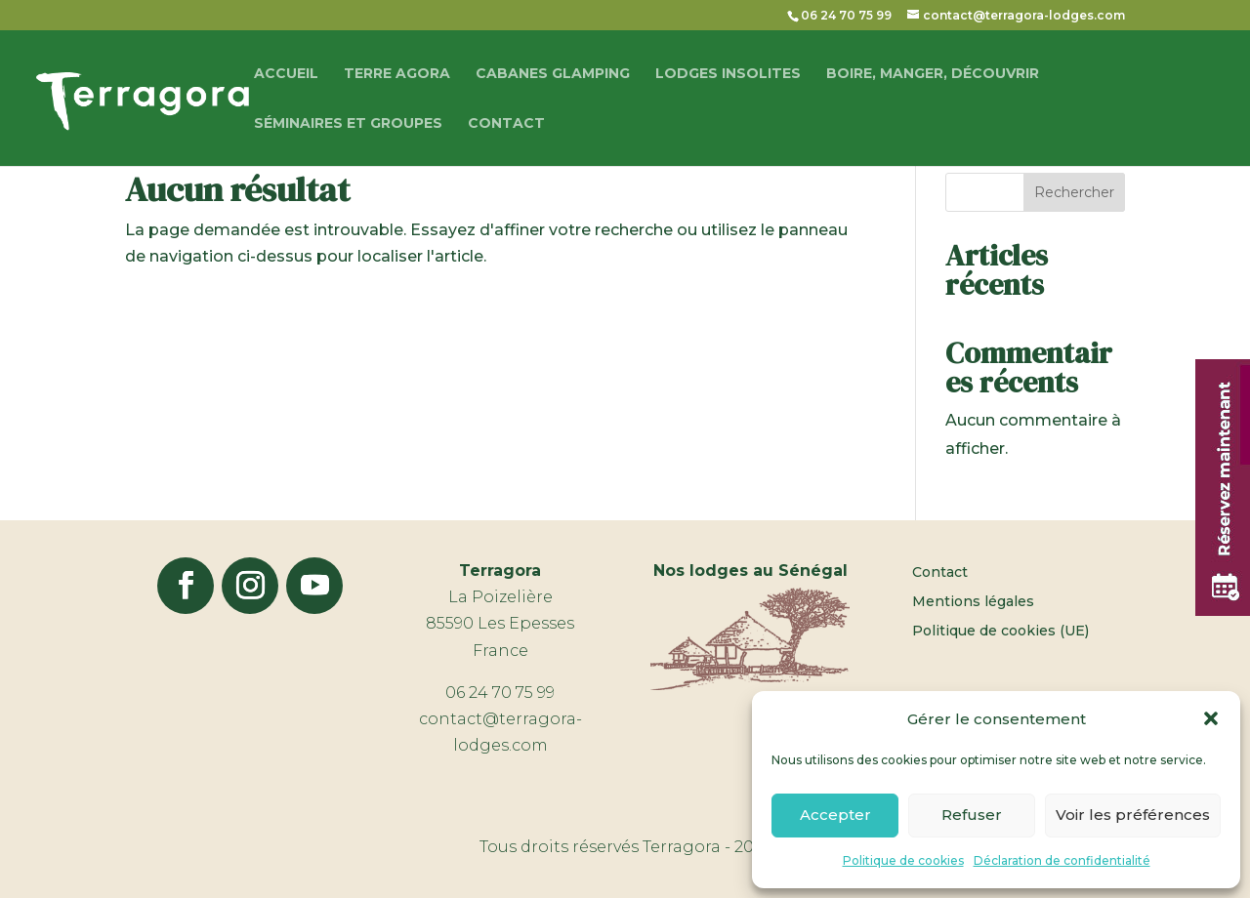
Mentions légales (973, 602)
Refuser (971, 814)
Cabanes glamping (553, 74)
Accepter (835, 814)
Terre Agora (397, 74)
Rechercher (1074, 192)
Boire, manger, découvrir (932, 74)
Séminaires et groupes (348, 124)
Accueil (286, 74)
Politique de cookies (903, 860)
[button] (1211, 718)
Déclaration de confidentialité (1062, 860)
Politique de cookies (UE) (1000, 631)
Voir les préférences (1133, 814)
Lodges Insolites (728, 74)
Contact (506, 124)
